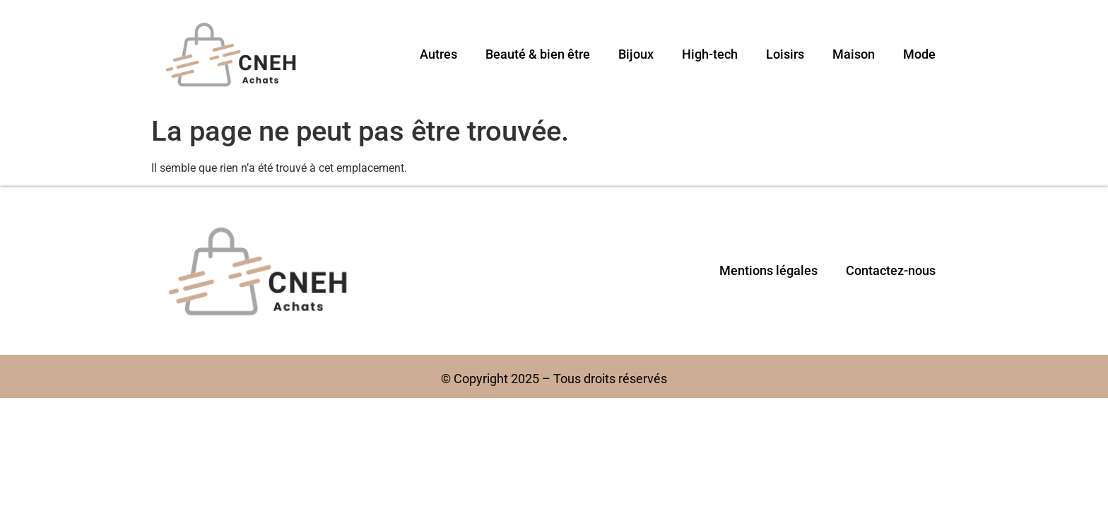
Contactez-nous (891, 270)
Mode (919, 54)
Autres (438, 54)
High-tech (710, 54)
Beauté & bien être (537, 54)
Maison (853, 54)
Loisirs (785, 54)
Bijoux (636, 54)
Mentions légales (768, 270)
